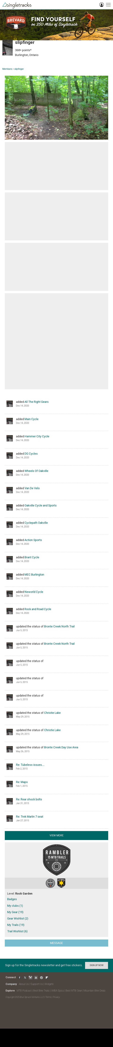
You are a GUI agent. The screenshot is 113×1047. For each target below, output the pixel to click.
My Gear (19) (15, 912)
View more (56, 835)
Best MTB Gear (74, 990)
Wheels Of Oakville (36, 471)
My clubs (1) (15, 905)
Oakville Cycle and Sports (41, 505)
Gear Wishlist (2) (17, 918)
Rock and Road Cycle (38, 609)
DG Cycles (31, 453)
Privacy (56, 997)
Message (56, 943)
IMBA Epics (57, 990)
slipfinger (19, 69)
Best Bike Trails (41, 990)
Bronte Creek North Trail (59, 626)
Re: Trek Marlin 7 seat (29, 816)
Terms (48, 997)
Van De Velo (32, 488)
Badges (12, 899)
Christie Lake (52, 712)
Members (7, 69)
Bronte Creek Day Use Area (61, 747)
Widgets (49, 984)
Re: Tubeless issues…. (30, 764)
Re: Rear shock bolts (29, 799)
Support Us (37, 984)
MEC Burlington (34, 574)
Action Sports (33, 540)
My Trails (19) (15, 925)
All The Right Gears (37, 401)
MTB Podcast (24, 990)
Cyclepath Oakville (36, 522)
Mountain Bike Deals (94, 990)
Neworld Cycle (34, 591)
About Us (24, 984)
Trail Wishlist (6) (17, 931)
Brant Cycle (32, 557)
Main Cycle (32, 419)
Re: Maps (22, 782)
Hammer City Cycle (37, 436)
